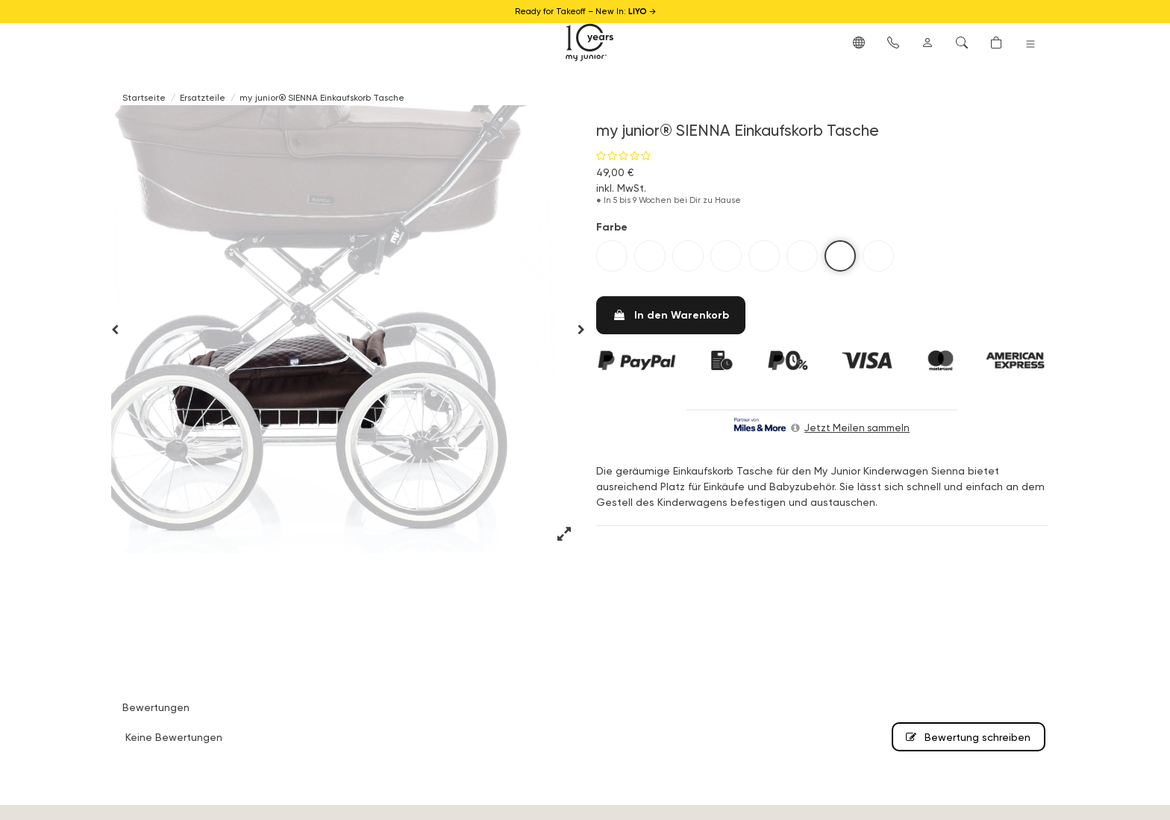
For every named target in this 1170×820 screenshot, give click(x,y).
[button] (859, 42)
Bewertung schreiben (968, 736)
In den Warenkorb (671, 315)
